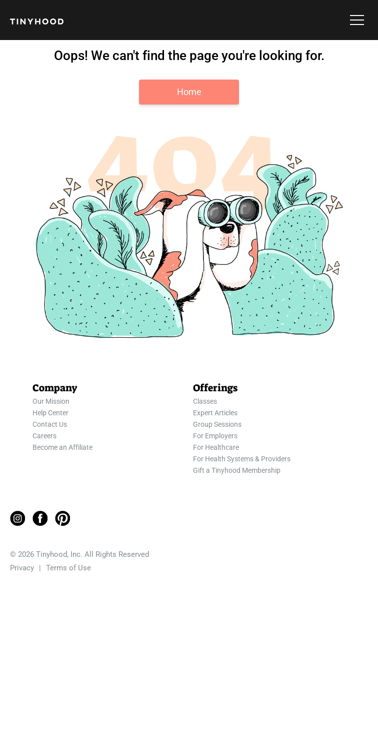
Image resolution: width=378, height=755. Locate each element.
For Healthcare (216, 447)
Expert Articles (215, 413)
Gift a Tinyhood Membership (236, 470)
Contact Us (49, 424)
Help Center (50, 413)
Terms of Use (68, 567)
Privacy (22, 567)
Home (189, 92)
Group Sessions (217, 424)
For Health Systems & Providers (241, 459)
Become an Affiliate (62, 447)
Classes (205, 401)
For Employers (215, 436)
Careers (44, 436)
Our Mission (51, 401)
